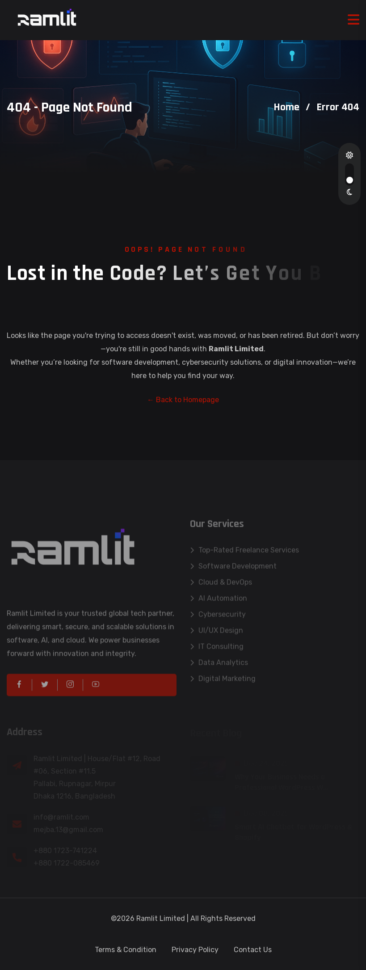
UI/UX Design (216, 633)
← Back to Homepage (183, 399)
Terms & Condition (125, 949)
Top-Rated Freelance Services (244, 553)
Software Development (233, 569)
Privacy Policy (195, 949)
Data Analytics (219, 665)
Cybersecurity (218, 617)
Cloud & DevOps (221, 585)
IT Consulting (217, 649)
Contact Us (253, 949)
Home (286, 107)
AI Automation (218, 601)
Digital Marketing (223, 681)
